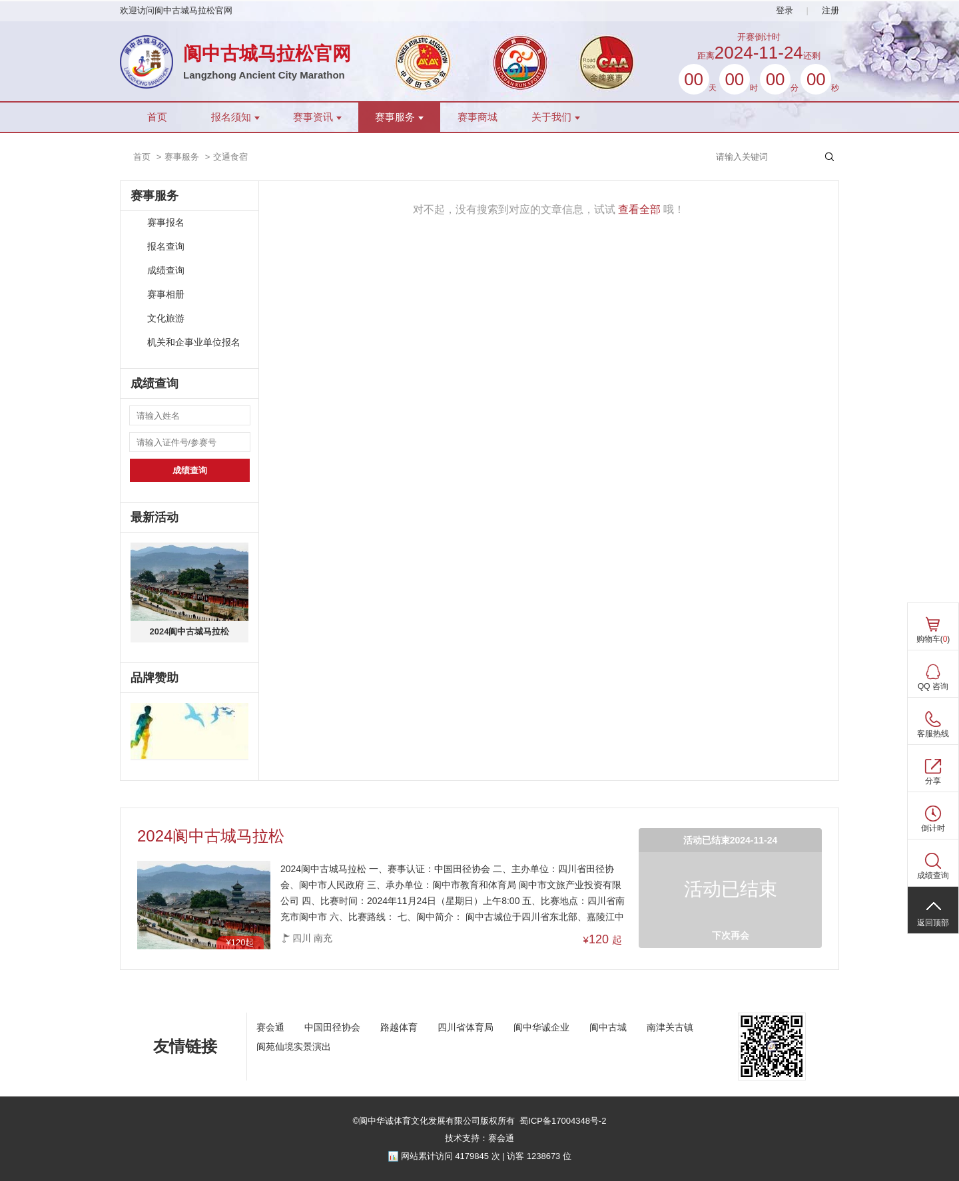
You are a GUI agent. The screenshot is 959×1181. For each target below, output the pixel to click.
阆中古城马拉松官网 (267, 53)
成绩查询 (165, 271)
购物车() (933, 639)
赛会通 (270, 1027)
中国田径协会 (332, 1027)
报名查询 (165, 247)
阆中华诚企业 (541, 1027)
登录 (784, 10)
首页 (157, 117)
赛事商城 (477, 117)
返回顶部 (933, 922)
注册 (830, 10)
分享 (933, 781)
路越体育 (399, 1027)
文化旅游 (165, 319)
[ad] (189, 731)
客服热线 (933, 733)
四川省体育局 (465, 1027)
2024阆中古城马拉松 (190, 631)
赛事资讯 (317, 117)
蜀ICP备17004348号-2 (562, 1121)
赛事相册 (165, 295)
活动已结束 (730, 889)
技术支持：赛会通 (479, 1138)
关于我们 (555, 117)
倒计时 (933, 828)
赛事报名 (165, 223)
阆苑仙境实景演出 (293, 1046)
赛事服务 (399, 117)
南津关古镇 (670, 1027)
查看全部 (639, 209)
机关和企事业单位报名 (193, 343)
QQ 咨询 (933, 686)
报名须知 (235, 117)
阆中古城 (608, 1027)
